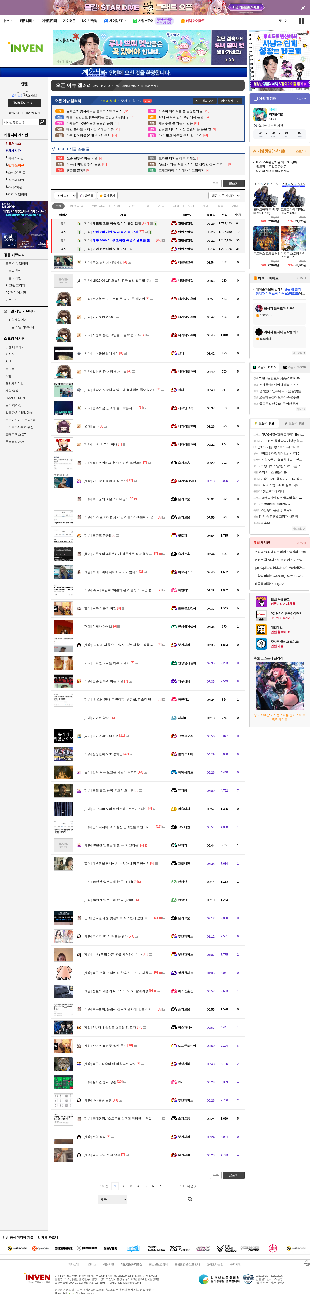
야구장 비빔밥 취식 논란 (105, 481)
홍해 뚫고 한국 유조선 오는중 (109, 790)
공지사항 (235, 1264)
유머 (117, 206)
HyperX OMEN (15, 398)
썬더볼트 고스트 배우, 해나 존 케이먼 (114, 298)
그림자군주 (185, 736)
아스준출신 (185, 991)
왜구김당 (184, 681)
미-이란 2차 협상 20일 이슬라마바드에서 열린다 (122, 517)
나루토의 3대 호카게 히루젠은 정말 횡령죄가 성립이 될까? (129, 554)
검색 (42, 122)
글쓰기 (233, 183)
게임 (161, 206)
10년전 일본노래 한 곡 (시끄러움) (111, 845)
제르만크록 (185, 262)
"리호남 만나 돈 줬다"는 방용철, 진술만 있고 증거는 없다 (128, 699)
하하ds (182, 718)
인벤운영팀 (185, 223)
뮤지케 (182, 790)
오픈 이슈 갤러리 (16, 263)
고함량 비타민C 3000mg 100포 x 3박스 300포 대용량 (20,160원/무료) (280, 576)
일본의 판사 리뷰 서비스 (105, 371)
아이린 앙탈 (96, 718)
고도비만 (184, 827)
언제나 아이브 (98, 626)
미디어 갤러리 (17, 194)
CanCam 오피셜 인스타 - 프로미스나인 (115, 809)
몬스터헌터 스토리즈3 (20, 419)
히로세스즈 (185, 572)
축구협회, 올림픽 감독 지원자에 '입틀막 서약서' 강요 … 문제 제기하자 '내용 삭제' (145, 1009)
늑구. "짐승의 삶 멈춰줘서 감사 (110, 1064)
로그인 (283, 21)
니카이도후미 (187, 298)
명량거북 (184, 1064)
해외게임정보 (14, 383)
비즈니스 (90, 1264)
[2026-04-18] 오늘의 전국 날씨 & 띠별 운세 (118, 280)
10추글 (89, 195)
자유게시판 (15, 158)
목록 (216, 183)
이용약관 (108, 1264)
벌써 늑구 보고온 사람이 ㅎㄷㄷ (110, 772)
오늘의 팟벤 (13, 278)
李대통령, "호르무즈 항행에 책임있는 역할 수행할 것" (125, 1118)
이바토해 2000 (98, 317)
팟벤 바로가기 (14, 347)
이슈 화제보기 (230, 101)
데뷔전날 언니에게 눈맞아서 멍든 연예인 (116, 863)
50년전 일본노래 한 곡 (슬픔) (108, 900)
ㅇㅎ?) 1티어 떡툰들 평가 (106, 936)
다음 (190, 1186)
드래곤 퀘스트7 (15, 434)
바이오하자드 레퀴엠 (19, 427)
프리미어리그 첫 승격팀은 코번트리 (113, 462)
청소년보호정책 (158, 1264)
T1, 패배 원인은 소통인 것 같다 (110, 1027)
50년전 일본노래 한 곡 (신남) (108, 881)
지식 (176, 206)
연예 (99, 206)
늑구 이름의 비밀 (100, 608)
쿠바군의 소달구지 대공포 (106, 499)
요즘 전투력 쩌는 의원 (104, 681)
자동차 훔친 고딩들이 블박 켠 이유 (112, 335)
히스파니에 (185, 1027)
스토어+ (301, 151)
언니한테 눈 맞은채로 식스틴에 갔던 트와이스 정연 (124, 918)
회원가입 (13, 113)
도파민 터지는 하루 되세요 (107, 663)
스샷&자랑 (15, 187)
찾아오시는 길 (215, 1264)
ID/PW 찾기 (33, 113)
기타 (235, 206)
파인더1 (183, 590)
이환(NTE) (276, 114)
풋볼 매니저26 (14, 441)
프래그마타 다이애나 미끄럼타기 (111, 572)
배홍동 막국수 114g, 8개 (270, 584)
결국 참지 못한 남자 (102, 1155)
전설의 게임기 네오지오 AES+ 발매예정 (116, 991)
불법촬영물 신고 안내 (187, 1264)
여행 (8, 376)
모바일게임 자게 (16, 319)
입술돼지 (184, 809)
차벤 (8, 361)
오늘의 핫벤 (13, 270)
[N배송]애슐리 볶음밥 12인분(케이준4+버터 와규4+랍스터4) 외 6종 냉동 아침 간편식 (280, 568)
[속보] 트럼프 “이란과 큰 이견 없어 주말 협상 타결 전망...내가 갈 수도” (137, 590)
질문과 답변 (16, 179)
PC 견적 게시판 (15, 292)
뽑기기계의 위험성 (101, 736)
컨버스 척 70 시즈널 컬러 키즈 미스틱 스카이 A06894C (280, 560)
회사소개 (73, 1264)
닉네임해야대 (187, 481)
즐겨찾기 (109, 195)
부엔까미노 (185, 645)
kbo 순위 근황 (98, 1100)
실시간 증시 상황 (100, 1082)
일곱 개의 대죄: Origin (19, 412)
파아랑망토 (185, 772)
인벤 (24, 84)
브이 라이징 (13, 405)
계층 (205, 206)
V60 (180, 1082)
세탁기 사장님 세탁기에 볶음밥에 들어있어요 (120, 390)
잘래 (181, 353)
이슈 (77, 206)
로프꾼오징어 (187, 608)
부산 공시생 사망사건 (103, 262)
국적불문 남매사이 (101, 353)
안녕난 (182, 881)
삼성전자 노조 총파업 (103, 754)
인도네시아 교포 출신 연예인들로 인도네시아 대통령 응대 (128, 827)
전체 (58, 206)
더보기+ (301, 98)
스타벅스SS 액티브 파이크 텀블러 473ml (280, 552)
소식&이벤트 (16, 172)
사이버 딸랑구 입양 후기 (105, 1045)
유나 (91, 426)
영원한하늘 (185, 973)
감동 (220, 206)
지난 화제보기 (204, 101)
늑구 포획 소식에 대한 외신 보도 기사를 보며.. (120, 973)
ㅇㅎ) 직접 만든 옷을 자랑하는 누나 (113, 954)
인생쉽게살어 (187, 626)
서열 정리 (95, 1137)
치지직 (10, 354)
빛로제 (182, 535)
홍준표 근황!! (97, 535)
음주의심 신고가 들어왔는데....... (111, 408)
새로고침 (297, 353)
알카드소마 (185, 754)
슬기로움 (184, 462)
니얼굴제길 (185, 280)
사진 (191, 206)
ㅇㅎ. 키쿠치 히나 (100, 444)
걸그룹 (10, 368)
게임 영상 (11, 390)
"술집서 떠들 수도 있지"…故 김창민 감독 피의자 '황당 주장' (129, 645)
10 (182, 1186)
